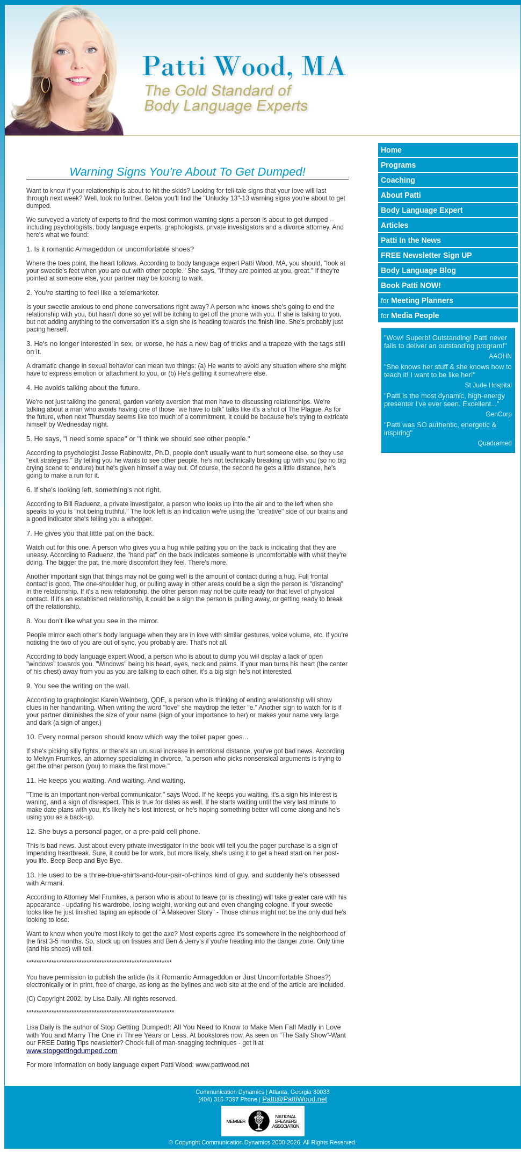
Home (391, 150)
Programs (398, 165)
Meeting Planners (417, 300)
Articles (394, 225)
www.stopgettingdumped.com (72, 1051)
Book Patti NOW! (411, 285)
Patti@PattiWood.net (294, 1099)
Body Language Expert (421, 210)
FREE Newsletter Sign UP (426, 255)
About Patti (401, 195)
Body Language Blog (418, 270)
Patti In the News (411, 240)
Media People (410, 315)
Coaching (398, 180)
